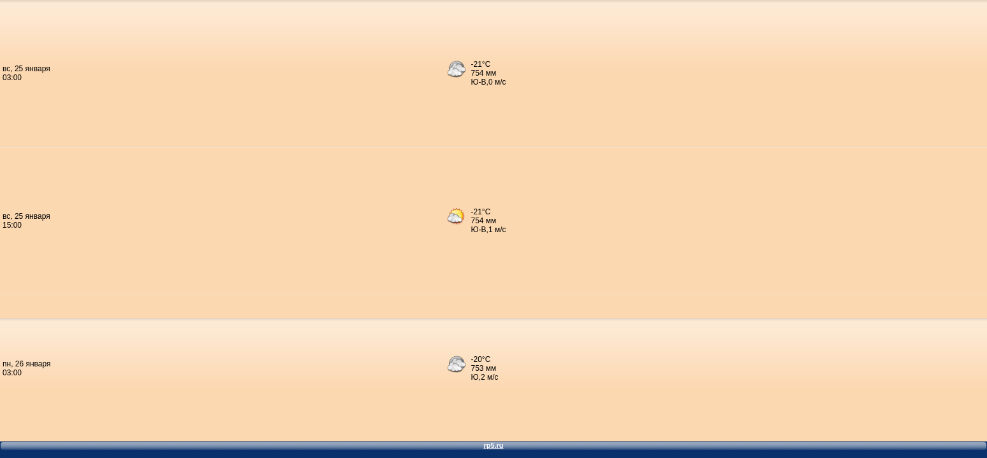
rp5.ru (493, 445)
